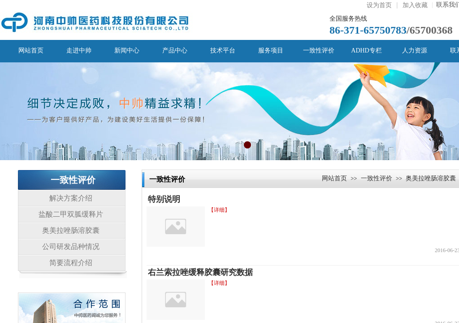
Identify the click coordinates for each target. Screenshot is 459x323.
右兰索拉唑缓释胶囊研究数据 (200, 272)
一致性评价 (376, 178)
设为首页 (379, 5)
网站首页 (334, 178)
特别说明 (164, 199)
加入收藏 (415, 5)
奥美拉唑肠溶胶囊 (431, 178)
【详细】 (219, 210)
